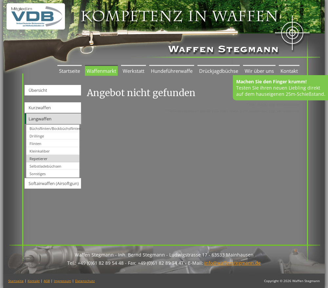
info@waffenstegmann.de (232, 263)
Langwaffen (40, 119)
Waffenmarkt (101, 71)
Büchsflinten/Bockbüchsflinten (54, 128)
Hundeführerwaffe (172, 71)
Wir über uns (259, 71)
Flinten (35, 143)
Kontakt (289, 71)
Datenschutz (85, 280)
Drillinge (37, 136)
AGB (47, 280)
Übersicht (38, 90)
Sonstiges (38, 173)
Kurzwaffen (40, 108)
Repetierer (39, 158)
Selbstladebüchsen (45, 166)
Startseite (69, 71)
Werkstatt (133, 71)
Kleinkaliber (40, 151)
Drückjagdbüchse (218, 71)
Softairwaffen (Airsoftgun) (54, 183)
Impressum (62, 280)
